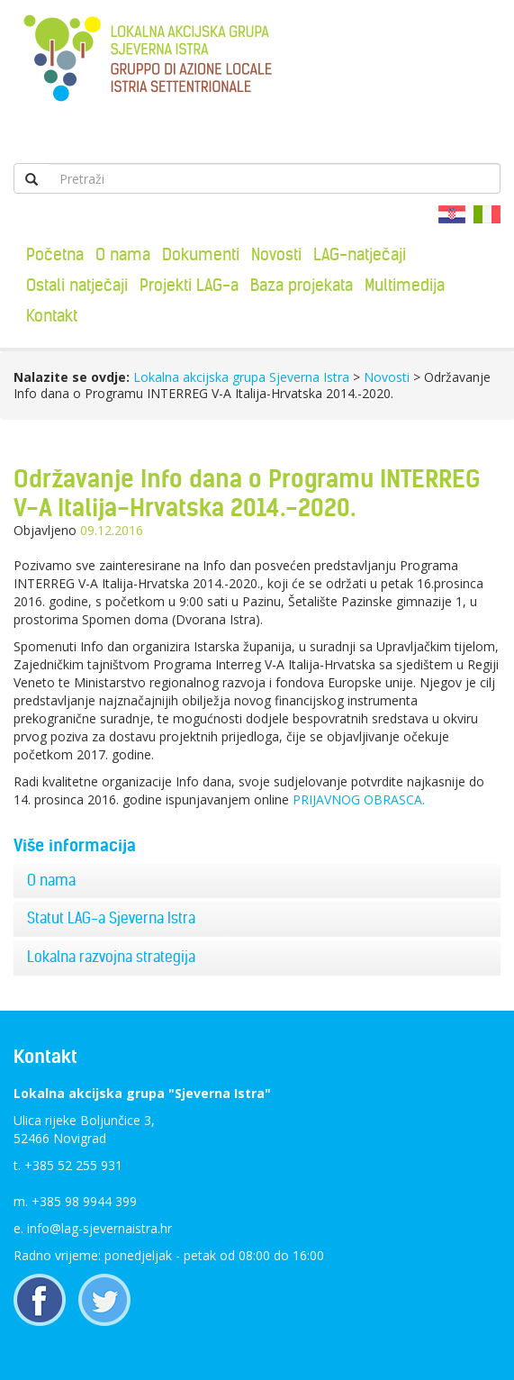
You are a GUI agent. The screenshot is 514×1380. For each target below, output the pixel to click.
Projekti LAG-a (189, 285)
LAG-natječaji (359, 254)
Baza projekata (301, 285)
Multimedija (405, 285)
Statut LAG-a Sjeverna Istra (111, 918)
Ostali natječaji (77, 285)
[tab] (257, 881)
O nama (122, 254)
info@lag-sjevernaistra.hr (99, 1228)
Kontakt (51, 315)
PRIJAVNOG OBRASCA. (359, 799)
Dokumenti (200, 254)
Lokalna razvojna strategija (111, 957)
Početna (55, 254)
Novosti (276, 254)
